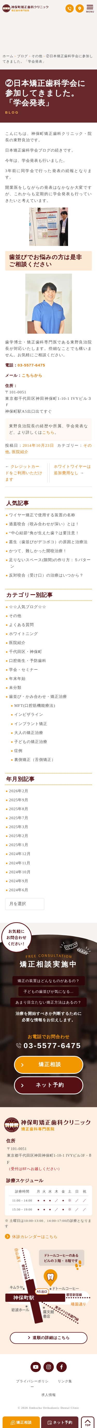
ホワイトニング (23, 633)
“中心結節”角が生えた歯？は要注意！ (44, 533)
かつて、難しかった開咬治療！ (38, 551)
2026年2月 (18, 791)
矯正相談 (50, 1064)
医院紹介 (20, 452)
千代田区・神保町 (25, 651)
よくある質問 (21, 624)
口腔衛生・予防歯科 (27, 660)
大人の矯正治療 (28, 732)
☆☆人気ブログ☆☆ (27, 606)
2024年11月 (20, 863)
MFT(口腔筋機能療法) (34, 705)
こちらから (32, 375)
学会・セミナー (23, 669)
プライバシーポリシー (32, 1384)
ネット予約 (50, 1085)
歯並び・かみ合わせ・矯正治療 (38, 696)
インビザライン (28, 714)
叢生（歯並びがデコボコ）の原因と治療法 (48, 542)
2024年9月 (18, 881)
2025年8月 (18, 809)
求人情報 (48, 1395)
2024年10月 (20, 872)
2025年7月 (18, 818)
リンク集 (65, 1381)
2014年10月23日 (38, 445)
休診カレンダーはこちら (35, 1237)
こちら (48, 432)
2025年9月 (18, 800)
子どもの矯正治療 (30, 741)
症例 (18, 750)
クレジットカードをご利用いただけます (23, 472)
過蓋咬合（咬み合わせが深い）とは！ (44, 524)
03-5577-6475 (31, 365)
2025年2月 (18, 836)
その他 (15, 615)
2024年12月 (20, 853)
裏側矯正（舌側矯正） (35, 759)
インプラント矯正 (30, 723)
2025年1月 (18, 844)
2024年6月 (18, 890)
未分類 (15, 687)
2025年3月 (18, 827)
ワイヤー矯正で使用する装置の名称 (42, 515)
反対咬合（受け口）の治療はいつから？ (46, 575)
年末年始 (17, 678)
